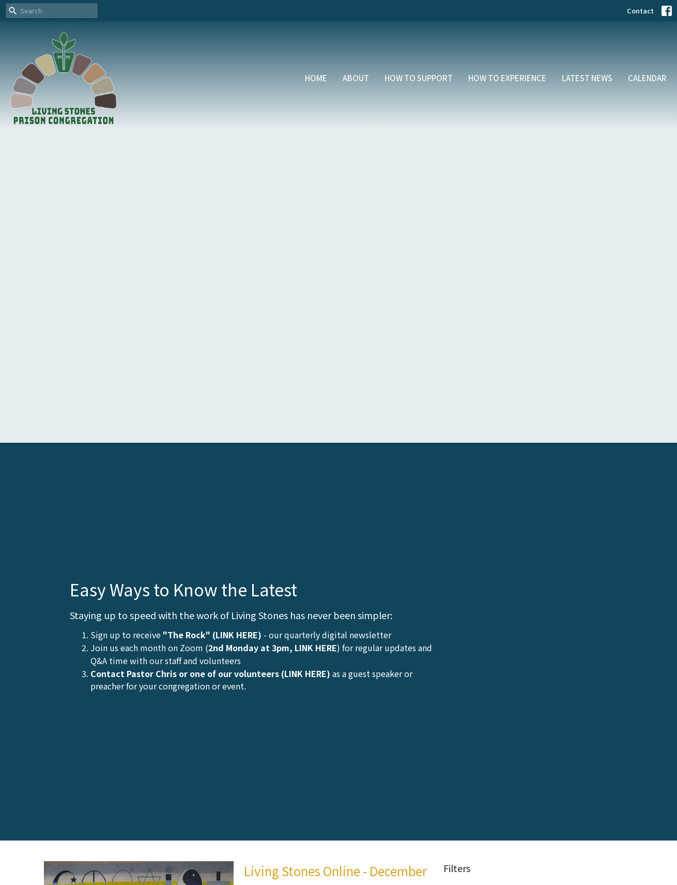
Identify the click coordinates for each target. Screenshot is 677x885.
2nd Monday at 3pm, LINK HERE (272, 647)
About (356, 77)
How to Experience (507, 77)
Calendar (647, 77)
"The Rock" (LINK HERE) (212, 634)
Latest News (587, 77)
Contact (640, 11)
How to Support (418, 77)
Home (316, 77)
